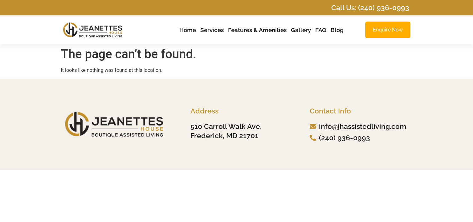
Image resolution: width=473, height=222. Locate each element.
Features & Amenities (257, 30)
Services (212, 30)
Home (187, 30)
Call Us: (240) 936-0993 (370, 7)
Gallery (301, 30)
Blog (337, 30)
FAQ (320, 30)
